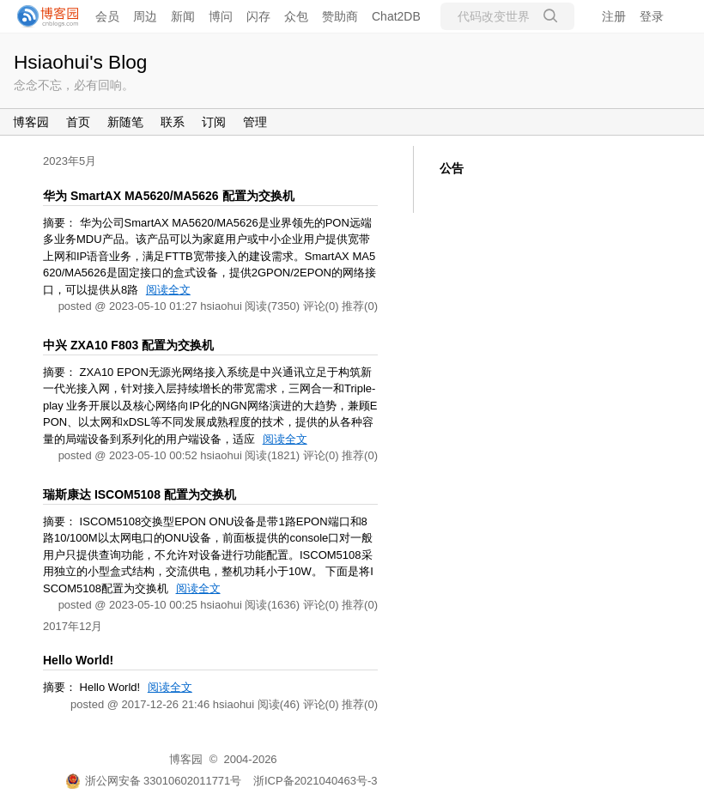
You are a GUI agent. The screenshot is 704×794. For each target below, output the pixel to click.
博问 (221, 16)
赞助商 (340, 16)
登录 (652, 16)
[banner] (43, 16)
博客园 (31, 122)
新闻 (183, 16)
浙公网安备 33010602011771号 (153, 780)
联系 (173, 122)
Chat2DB (396, 16)
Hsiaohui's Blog (80, 62)
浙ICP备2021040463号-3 (315, 780)
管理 (255, 122)
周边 (145, 16)
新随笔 (125, 122)
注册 (614, 16)
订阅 (214, 122)
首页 (78, 122)
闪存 (258, 16)
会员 (107, 16)
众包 (296, 16)
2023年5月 (69, 161)
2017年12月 (72, 626)
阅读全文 (168, 289)
